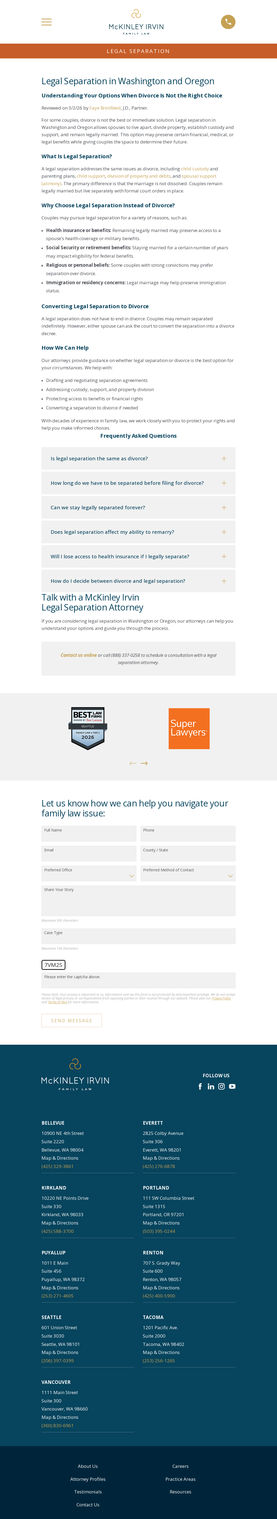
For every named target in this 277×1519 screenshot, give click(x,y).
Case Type (53, 933)
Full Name (53, 830)
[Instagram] (221, 1086)
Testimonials (88, 1492)
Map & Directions (59, 1158)
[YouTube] (232, 1086)
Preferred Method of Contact (168, 870)
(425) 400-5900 (159, 1296)
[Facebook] (200, 1086)
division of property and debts (139, 176)
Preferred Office (58, 870)
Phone (148, 830)
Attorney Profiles (88, 1479)
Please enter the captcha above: (72, 977)
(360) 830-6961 (57, 1425)
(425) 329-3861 (57, 1166)
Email (49, 850)
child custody (195, 169)
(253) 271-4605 (57, 1296)
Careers (180, 1466)
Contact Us (88, 1505)
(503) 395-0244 (159, 1231)
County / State (155, 850)
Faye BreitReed (105, 108)
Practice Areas (180, 1479)
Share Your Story (59, 889)
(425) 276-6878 (159, 1166)
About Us (88, 1466)
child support (91, 176)
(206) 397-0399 (57, 1360)
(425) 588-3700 (57, 1231)
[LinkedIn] (211, 1086)
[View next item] (144, 763)
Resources (180, 1492)
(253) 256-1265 (159, 1360)
